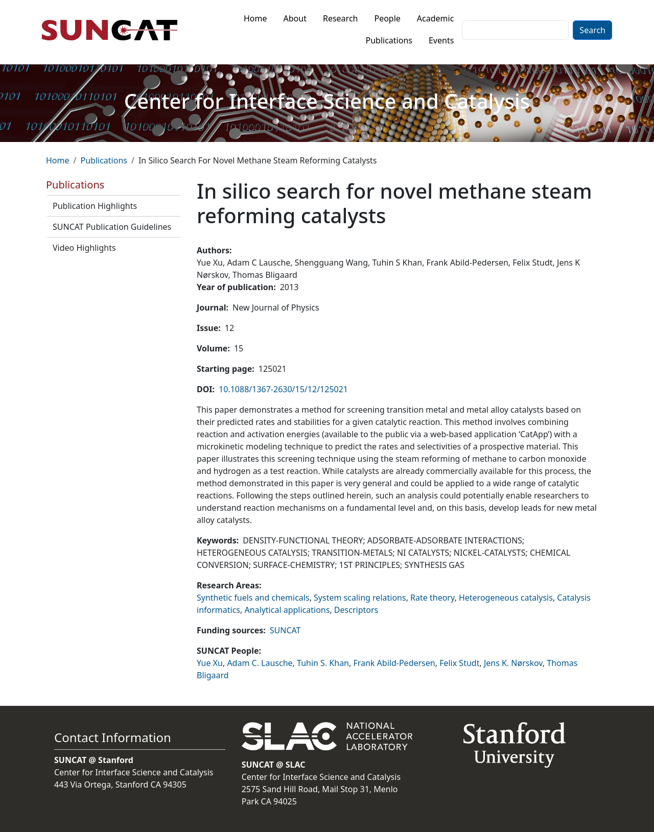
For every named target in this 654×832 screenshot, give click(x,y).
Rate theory (432, 597)
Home (255, 18)
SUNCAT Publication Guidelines (112, 226)
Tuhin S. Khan (323, 663)
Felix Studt (459, 663)
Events (441, 40)
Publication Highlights (95, 205)
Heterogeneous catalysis (506, 597)
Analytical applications (287, 609)
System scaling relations (360, 597)
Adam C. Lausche (259, 663)
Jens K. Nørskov (513, 663)
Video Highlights (84, 247)
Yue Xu (210, 663)
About (295, 18)
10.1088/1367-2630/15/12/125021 (283, 389)
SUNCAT (285, 630)
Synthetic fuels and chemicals (253, 597)
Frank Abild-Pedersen (394, 663)
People (387, 18)
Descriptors (356, 609)
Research (340, 18)
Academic (435, 18)
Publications (389, 40)
